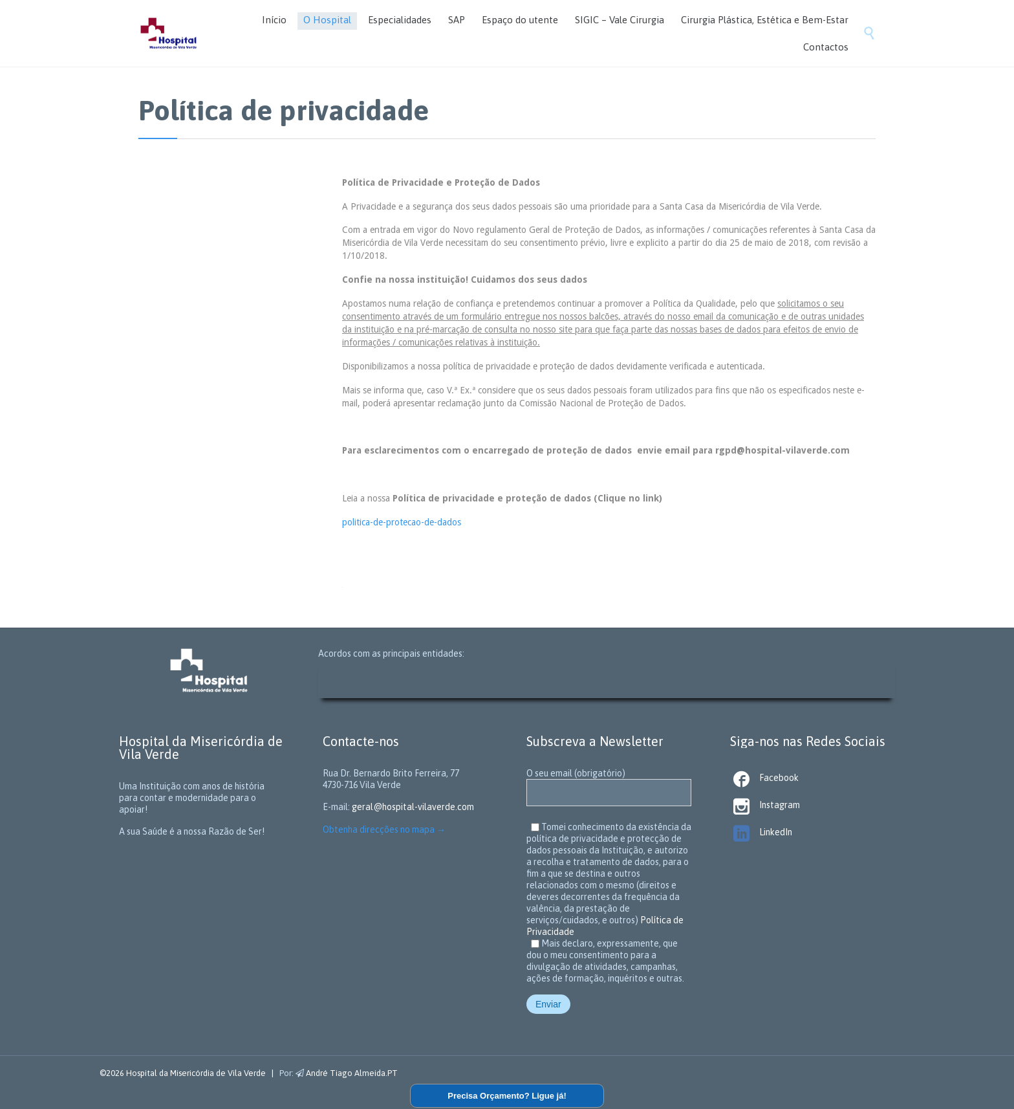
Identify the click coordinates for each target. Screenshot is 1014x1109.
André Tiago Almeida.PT (347, 1073)
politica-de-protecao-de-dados (401, 522)
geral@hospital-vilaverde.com (413, 807)
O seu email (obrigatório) (608, 783)
